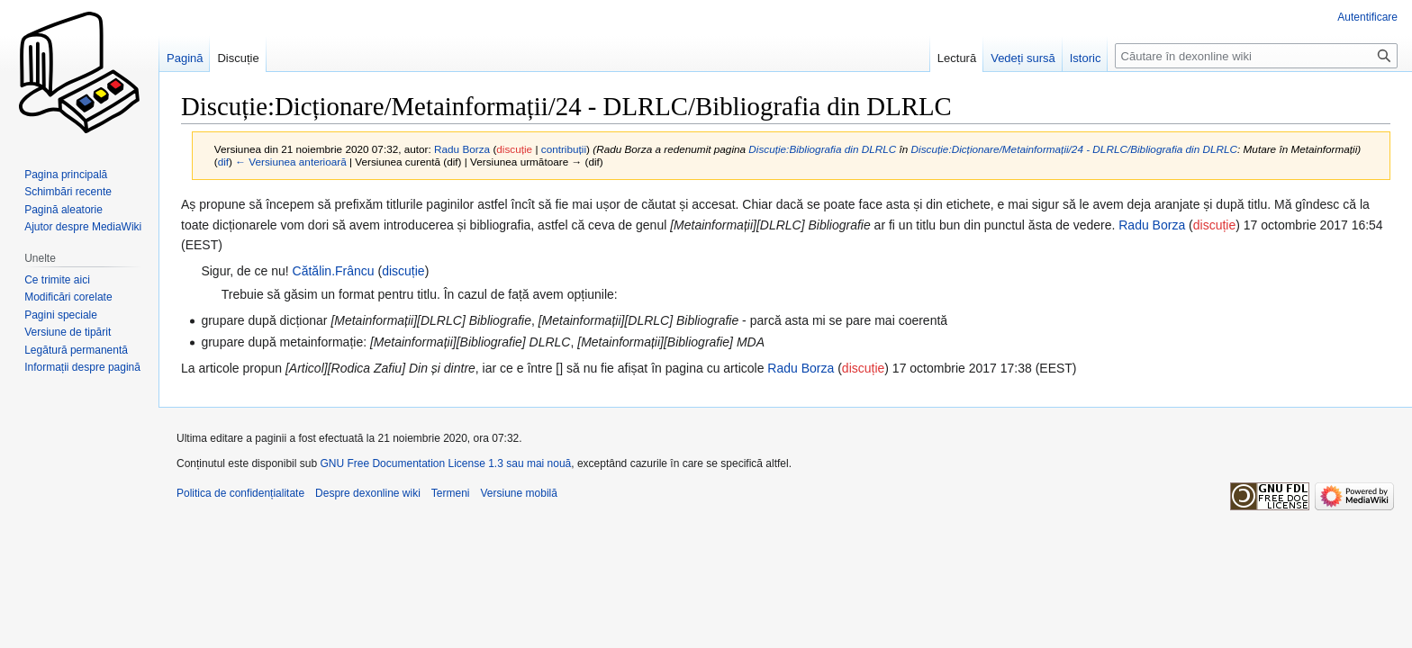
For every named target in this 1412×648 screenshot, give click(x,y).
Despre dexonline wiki (368, 493)
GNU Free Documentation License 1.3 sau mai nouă (445, 463)
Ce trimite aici (57, 280)
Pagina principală (65, 174)
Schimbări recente (68, 191)
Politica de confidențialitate (240, 493)
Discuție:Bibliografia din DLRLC (822, 149)
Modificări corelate (68, 297)
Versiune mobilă (519, 493)
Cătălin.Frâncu (334, 271)
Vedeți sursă (1023, 58)
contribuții (563, 149)
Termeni (450, 493)
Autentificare (1367, 17)
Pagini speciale (60, 315)
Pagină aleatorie (63, 209)
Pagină (185, 58)
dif (223, 161)
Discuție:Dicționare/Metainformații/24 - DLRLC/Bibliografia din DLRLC (1074, 149)
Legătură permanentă (76, 350)
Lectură (956, 58)
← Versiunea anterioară (290, 161)
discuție (514, 149)
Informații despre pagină (82, 367)
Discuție (237, 58)
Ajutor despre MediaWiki (82, 226)
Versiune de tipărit (67, 332)
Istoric (1085, 58)
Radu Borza (1151, 225)
